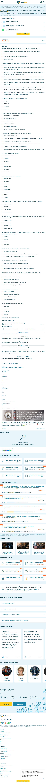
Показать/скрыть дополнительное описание (10, 317)
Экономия (2, 736)
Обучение (6, 704)
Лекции (1, 766)
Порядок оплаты (3, 751)
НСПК (4, 372)
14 (2, 405)
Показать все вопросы (23, 356)
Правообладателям (4, 756)
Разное (1, 739)
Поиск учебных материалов (6, 764)
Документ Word (5, 388)
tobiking (4, 428)
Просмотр (42, 324)
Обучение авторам (4, 775)
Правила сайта (3, 748)
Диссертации (3, 768)
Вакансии (2, 759)
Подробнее (20, 704)
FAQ (1, 741)
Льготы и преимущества (5, 738)
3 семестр (4, 376)
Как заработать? (4, 776)
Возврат (2, 753)
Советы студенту (4, 734)
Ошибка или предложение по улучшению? (10, 408)
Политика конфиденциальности (7, 749)
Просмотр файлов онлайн (5, 771)
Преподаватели (3, 770)
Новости (2, 731)
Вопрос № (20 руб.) (23, 332)
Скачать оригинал (8, 324)
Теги (1, 743)
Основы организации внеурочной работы (12, 367)
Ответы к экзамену (13, 363)
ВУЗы (1, 773)
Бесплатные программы (5, 733)
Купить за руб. (23, 33)
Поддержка (2, 758)
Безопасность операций (5, 754)
